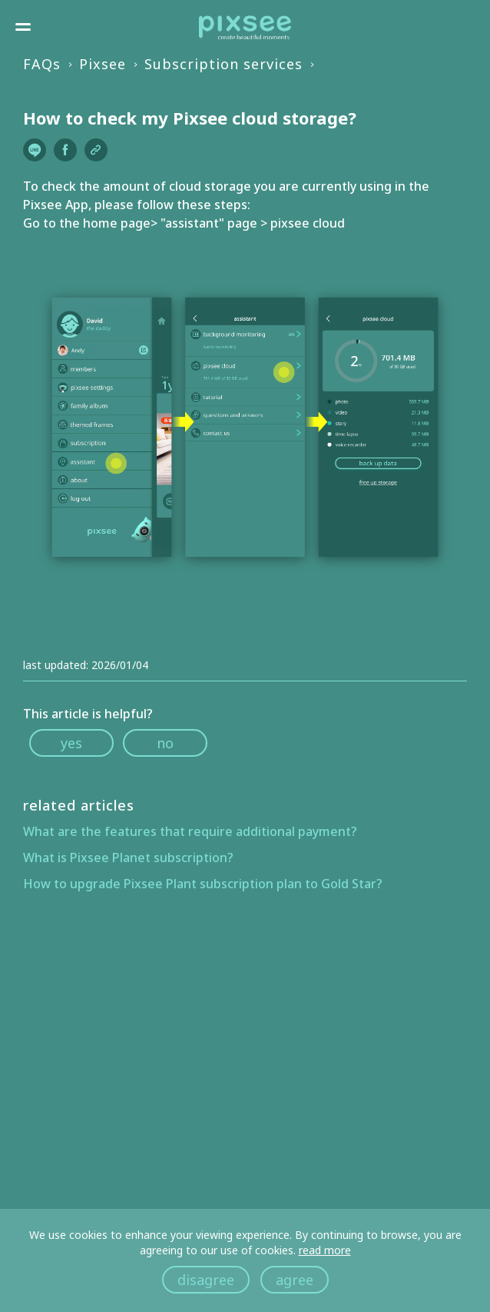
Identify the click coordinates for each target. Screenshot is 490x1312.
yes (71, 743)
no (165, 743)
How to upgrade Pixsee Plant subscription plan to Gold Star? (202, 883)
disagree (205, 1279)
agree (294, 1279)
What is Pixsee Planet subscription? (128, 857)
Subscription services (223, 64)
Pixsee (102, 64)
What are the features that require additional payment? (190, 831)
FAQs (42, 64)
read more (325, 1250)
